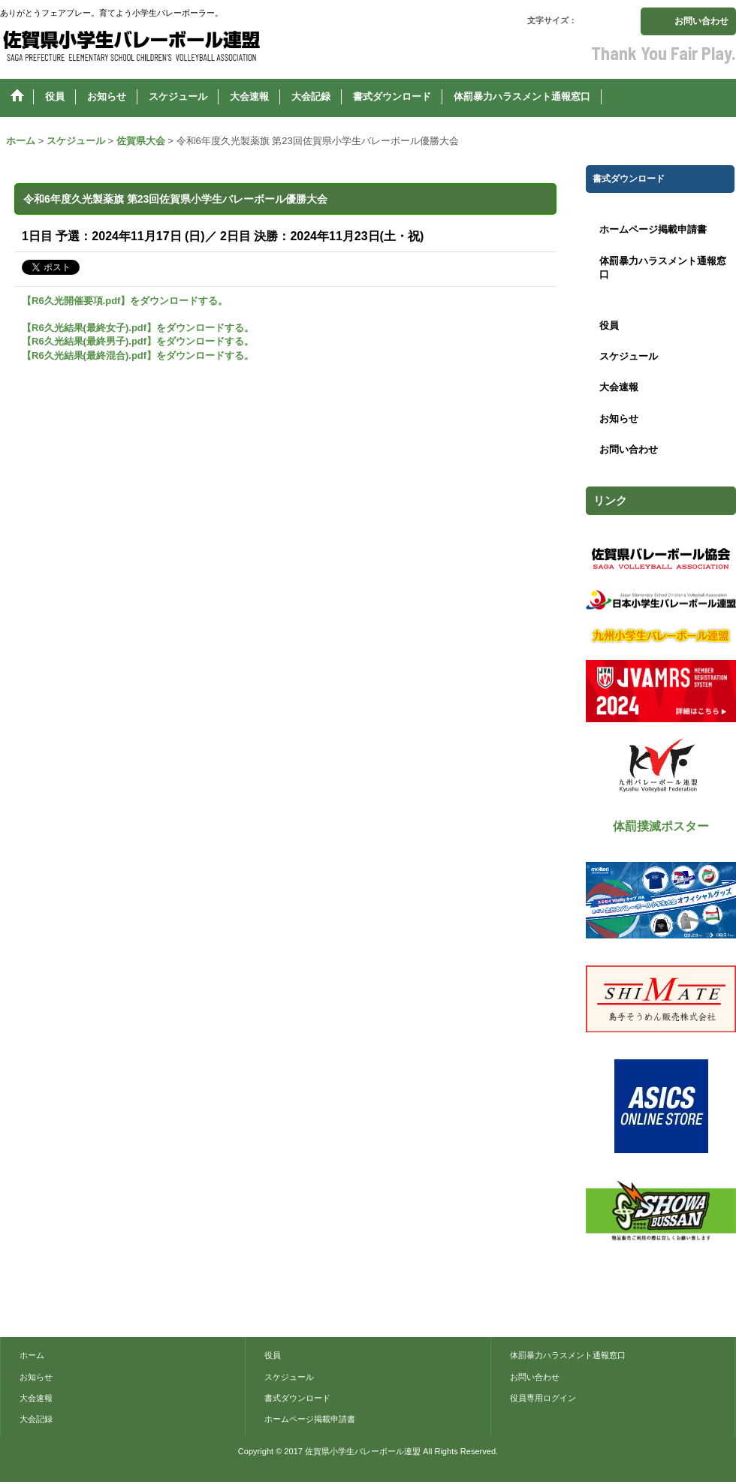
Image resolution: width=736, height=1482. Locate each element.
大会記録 (36, 1418)
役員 (609, 325)
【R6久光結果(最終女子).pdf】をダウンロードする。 (138, 327)
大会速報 (618, 387)
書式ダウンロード (297, 1397)
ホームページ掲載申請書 (653, 229)
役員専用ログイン (543, 1397)
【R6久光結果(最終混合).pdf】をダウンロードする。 (138, 355)
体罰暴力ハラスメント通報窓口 (662, 267)
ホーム (32, 1355)
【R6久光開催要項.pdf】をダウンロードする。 (125, 300)
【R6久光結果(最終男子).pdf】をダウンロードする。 (138, 341)
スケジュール (628, 356)
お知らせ (618, 418)
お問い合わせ (701, 21)
